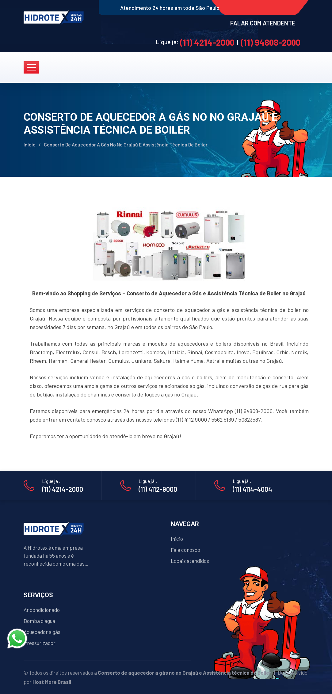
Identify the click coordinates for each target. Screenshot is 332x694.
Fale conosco (185, 550)
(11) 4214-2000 (207, 42)
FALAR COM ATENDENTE (262, 23)
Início (30, 144)
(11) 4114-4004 (252, 489)
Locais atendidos (190, 561)
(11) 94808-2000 (270, 42)
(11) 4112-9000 (158, 489)
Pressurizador (39, 643)
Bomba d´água (39, 621)
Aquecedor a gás (42, 632)
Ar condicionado (42, 610)
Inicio (177, 539)
